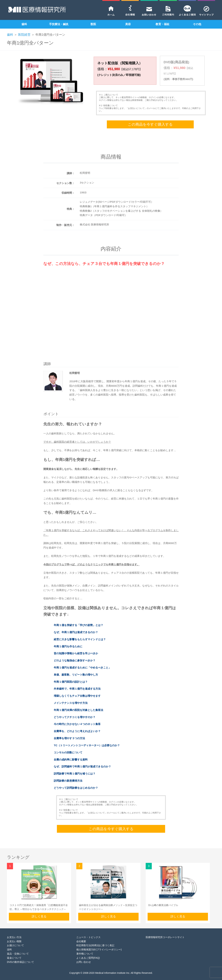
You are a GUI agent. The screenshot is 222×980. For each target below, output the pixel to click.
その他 (197, 24)
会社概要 (81, 935)
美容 (128, 24)
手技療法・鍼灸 (59, 24)
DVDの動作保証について (20, 956)
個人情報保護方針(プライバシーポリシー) (99, 944)
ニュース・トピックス (88, 931)
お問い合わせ (83, 956)
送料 (9, 944)
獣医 (93, 24)
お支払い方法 (14, 931)
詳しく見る (39, 911)
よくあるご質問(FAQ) (88, 952)
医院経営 (24, 34)
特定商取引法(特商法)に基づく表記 (95, 939)
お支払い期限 (14, 935)
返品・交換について (18, 948)
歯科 (24, 24)
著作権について (84, 948)
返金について (14, 952)
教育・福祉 (162, 24)
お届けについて (15, 939)
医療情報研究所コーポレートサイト (165, 931)
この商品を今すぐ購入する (150, 119)
